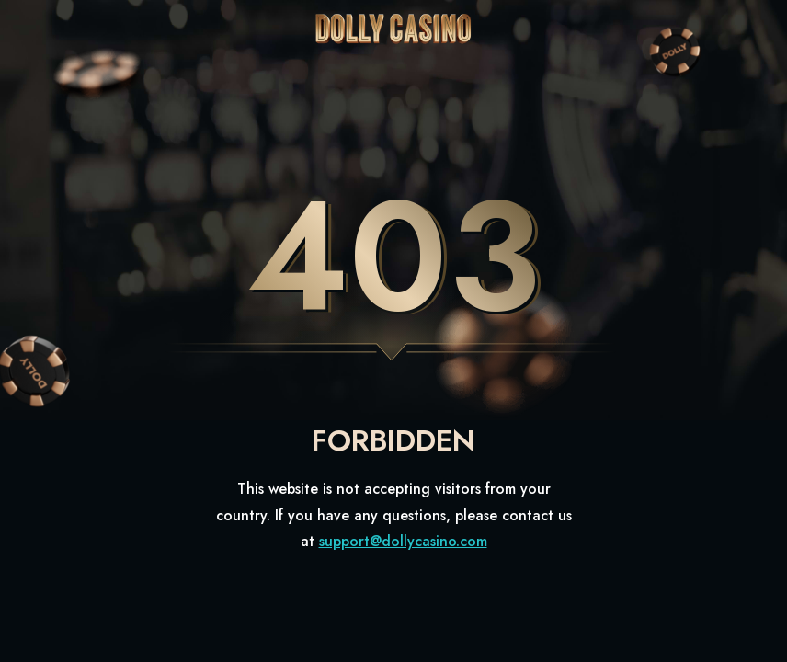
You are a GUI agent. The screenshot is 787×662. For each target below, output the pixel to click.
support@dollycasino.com (403, 541)
